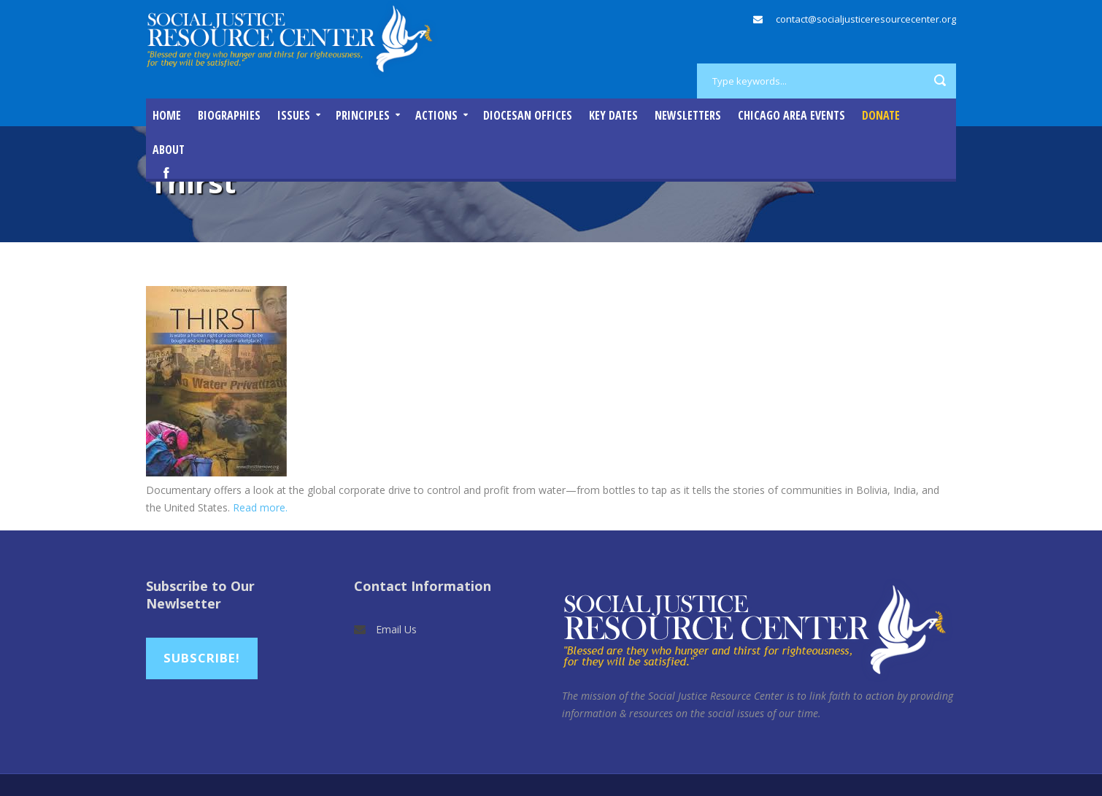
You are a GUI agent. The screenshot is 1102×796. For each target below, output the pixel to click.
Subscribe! (201, 657)
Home (167, 115)
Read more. (260, 507)
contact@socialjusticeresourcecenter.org (866, 19)
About (169, 150)
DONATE (881, 115)
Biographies (229, 115)
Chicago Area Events (791, 115)
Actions (436, 115)
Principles (363, 115)
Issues (293, 115)
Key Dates (613, 115)
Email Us (396, 629)
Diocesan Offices (527, 115)
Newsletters (688, 115)
